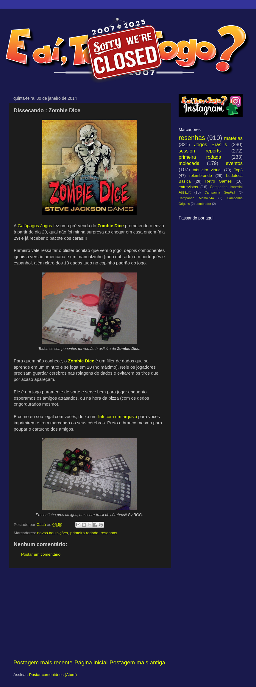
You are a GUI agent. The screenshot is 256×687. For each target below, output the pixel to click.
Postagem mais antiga (137, 662)
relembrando (200, 175)
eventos (234, 163)
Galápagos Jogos (35, 225)
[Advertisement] (89, 613)
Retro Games (218, 181)
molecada (189, 163)
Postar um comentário (40, 554)
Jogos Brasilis (210, 144)
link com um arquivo (117, 416)
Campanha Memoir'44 (196, 198)
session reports (200, 150)
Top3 (238, 170)
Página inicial (90, 662)
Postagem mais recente (42, 662)
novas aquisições (52, 533)
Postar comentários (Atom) (53, 674)
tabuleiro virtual (207, 170)
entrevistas (188, 187)
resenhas (109, 533)
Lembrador (203, 203)
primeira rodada (84, 533)
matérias (233, 138)
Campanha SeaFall (220, 192)
